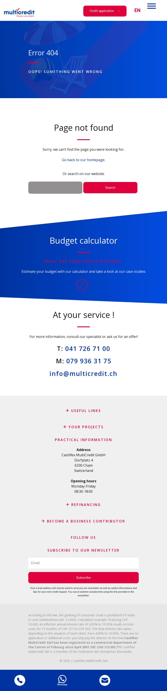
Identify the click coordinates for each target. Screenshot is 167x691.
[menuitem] (137, 10)
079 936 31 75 (88, 361)
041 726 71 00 (87, 348)
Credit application (102, 11)
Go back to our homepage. (83, 159)
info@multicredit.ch (83, 373)
